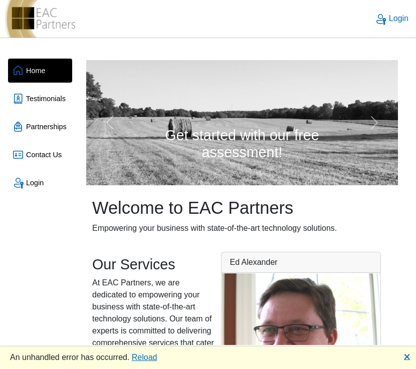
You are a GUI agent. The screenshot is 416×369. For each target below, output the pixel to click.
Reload (144, 357)
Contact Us (37, 155)
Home (28, 71)
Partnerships (39, 127)
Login (391, 18)
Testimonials (39, 99)
